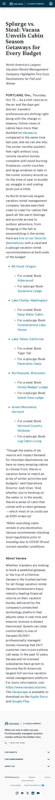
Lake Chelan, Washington (29, 300)
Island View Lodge (30, 397)
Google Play (20, 701)
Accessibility (16, 785)
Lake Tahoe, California (27, 339)
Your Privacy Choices (34, 785)
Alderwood (25, 280)
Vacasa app (20, 692)
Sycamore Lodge (29, 291)
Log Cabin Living (29, 441)
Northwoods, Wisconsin (28, 373)
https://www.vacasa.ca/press (26, 687)
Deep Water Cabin (30, 314)
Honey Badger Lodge (32, 387)
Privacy (47, 777)
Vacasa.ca (30, 133)
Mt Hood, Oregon (24, 266)
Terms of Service (27, 780)
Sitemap (32, 777)
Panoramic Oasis (29, 363)
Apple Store (39, 696)
